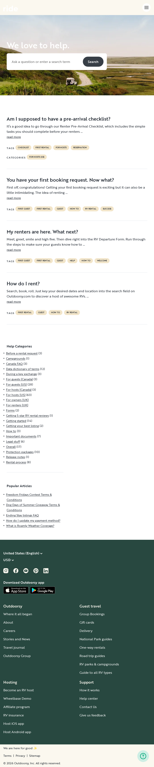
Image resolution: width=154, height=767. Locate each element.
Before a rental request (22, 353)
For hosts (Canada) (19, 389)
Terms (7, 756)
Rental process (16, 462)
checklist (23, 147)
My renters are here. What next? (42, 231)
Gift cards (87, 622)
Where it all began (17, 613)
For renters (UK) (17, 405)
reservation (80, 147)
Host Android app (17, 731)
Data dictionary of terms (22, 369)
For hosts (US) (36, 157)
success (107, 209)
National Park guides (96, 639)
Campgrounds (15, 358)
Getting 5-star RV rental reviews (27, 415)
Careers (9, 630)
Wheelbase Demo (17, 698)
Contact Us (88, 706)
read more (14, 137)
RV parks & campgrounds (99, 664)
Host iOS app (13, 723)
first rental (42, 147)
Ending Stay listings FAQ (22, 515)
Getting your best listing (22, 426)
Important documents (21, 436)
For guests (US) (16, 384)
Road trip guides (92, 655)
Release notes (15, 457)
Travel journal (14, 647)
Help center (89, 698)
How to (74, 209)
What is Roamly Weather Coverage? (30, 525)
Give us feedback (93, 715)
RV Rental (90, 209)
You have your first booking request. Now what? (60, 179)
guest (60, 209)
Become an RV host (18, 690)
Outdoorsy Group (17, 655)
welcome (102, 260)
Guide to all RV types (96, 672)
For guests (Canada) (19, 379)
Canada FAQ (14, 363)
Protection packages (20, 452)
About (8, 622)
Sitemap (34, 756)
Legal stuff (13, 441)
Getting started (16, 421)
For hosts (61, 147)
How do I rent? (23, 283)
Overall (11, 446)
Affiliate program (16, 706)
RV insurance (13, 715)
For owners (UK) (17, 400)
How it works (90, 690)
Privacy (20, 756)
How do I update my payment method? (33, 520)
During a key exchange (21, 374)
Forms (10, 410)
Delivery (86, 630)
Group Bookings (92, 613)
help (72, 260)
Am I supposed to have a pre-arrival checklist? (59, 118)
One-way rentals (92, 647)
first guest (24, 209)
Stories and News (16, 639)
